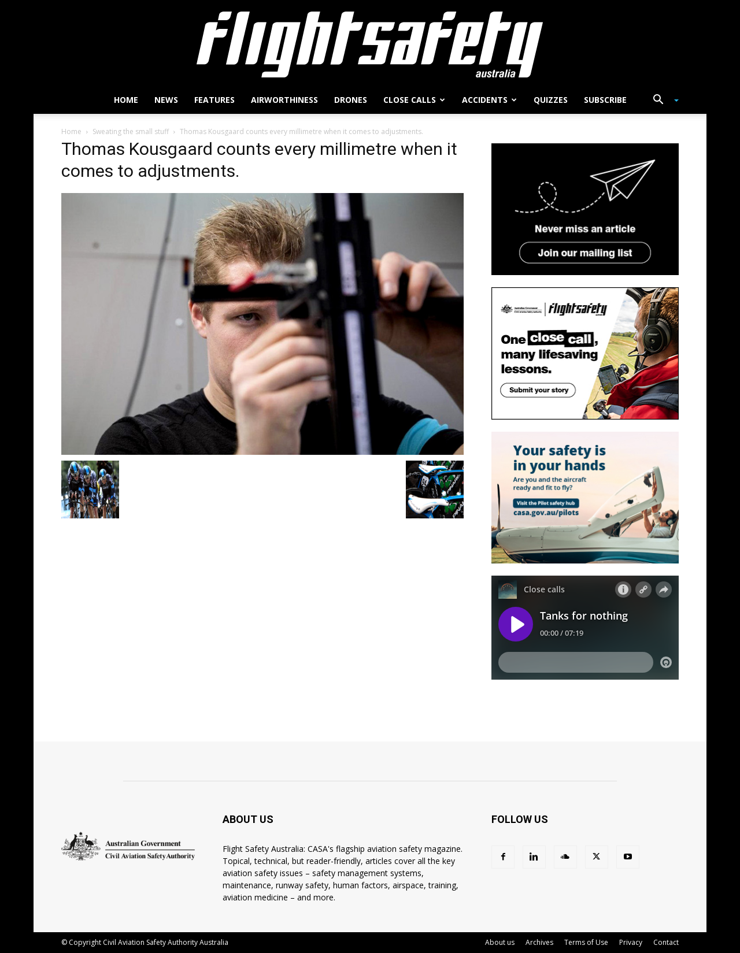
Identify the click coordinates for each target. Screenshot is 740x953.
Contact (666, 942)
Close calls (414, 99)
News (166, 99)
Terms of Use (586, 942)
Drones (350, 99)
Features (214, 99)
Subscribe (605, 99)
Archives (539, 942)
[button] (661, 100)
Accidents (489, 99)
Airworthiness (284, 99)
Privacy (630, 942)
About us (500, 942)
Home (126, 99)
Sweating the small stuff (130, 131)
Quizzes (551, 99)
